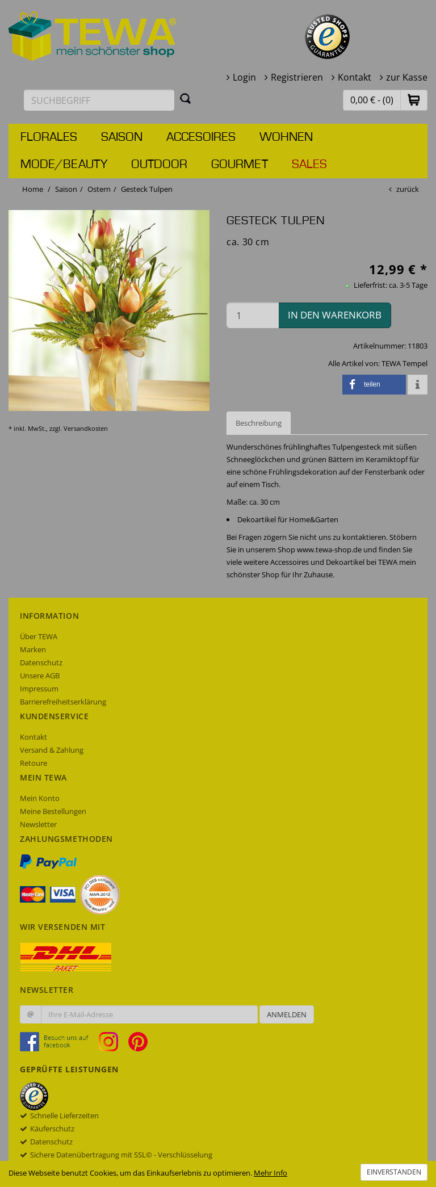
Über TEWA (38, 636)
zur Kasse (406, 77)
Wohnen (286, 137)
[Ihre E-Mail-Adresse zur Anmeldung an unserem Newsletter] (149, 1014)
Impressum (39, 688)
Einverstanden (394, 1172)
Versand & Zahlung (51, 750)
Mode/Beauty (63, 164)
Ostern (99, 189)
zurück (407, 189)
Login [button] (244, 77)
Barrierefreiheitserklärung (63, 702)
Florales (48, 137)
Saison (121, 137)
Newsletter (38, 824)
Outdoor (159, 164)
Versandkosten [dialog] (86, 428)
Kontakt (354, 77)
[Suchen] (185, 98)
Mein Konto (40, 798)
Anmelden (287, 1014)
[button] (414, 100)
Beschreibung (259, 423)
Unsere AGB (40, 675)
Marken (33, 649)
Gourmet (239, 164)
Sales (309, 164)
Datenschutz (41, 662)
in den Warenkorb (335, 314)
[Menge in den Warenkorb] (253, 315)
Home (32, 189)
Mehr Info (270, 1173)
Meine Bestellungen (53, 811)
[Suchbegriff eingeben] (99, 100)
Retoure (33, 763)
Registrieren (297, 77)
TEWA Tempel (404, 363)
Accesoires (201, 137)
